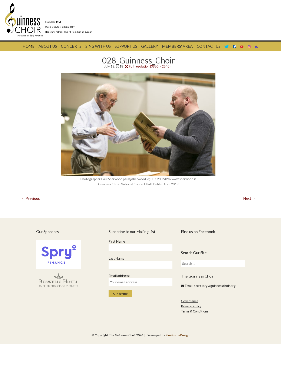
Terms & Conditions (194, 311)
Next (249, 198)
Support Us (126, 46)
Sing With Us (98, 46)
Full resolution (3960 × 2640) (150, 66)
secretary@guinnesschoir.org (215, 286)
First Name (117, 241)
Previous (30, 198)
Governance (189, 301)
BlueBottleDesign (177, 335)
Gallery (149, 46)
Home (28, 46)
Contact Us (208, 46)
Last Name (116, 258)
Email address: (119, 275)
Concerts (71, 46)
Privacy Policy (191, 306)
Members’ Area (177, 46)
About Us (48, 46)
